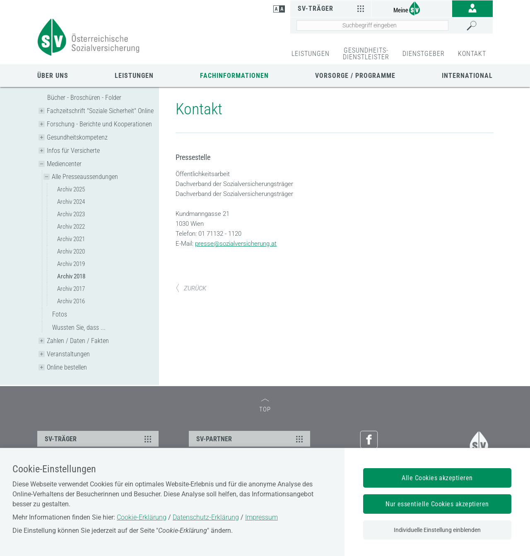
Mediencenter (64, 164)
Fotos (59, 314)
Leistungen (134, 76)
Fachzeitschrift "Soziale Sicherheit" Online (100, 111)
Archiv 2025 (71, 189)
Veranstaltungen (68, 354)
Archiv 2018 (71, 276)
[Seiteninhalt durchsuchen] (372, 25)
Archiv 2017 (71, 289)
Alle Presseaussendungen (85, 177)
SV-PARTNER (250, 438)
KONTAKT (472, 54)
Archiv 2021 (71, 239)
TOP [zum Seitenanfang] (265, 406)
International (467, 76)
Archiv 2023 (71, 214)
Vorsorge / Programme (355, 76)
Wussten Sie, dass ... (79, 327)
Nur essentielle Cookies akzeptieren (437, 504)
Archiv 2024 (71, 201)
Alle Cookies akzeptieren (437, 478)
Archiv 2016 (71, 301)
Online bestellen (67, 367)
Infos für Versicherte (73, 151)
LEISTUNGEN (311, 54)
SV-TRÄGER (99, 438)
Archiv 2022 (71, 226)
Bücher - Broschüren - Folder (84, 98)
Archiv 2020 (71, 251)
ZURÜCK (191, 288)
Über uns (52, 76)
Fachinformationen (234, 76)
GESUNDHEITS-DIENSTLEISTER (366, 53)
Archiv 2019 (71, 264)
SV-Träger (332, 8)
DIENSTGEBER (423, 54)
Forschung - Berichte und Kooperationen (99, 124)
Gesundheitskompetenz (77, 137)
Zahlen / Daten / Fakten (78, 341)
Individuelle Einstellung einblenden (437, 530)
